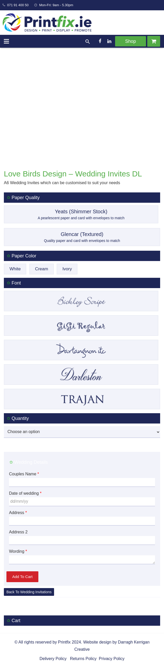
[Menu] (6, 41)
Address (18, 512)
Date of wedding (25, 493)
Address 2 (18, 532)
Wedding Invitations (35, 592)
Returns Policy (83, 658)
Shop (130, 41)
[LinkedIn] (109, 41)
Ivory (67, 268)
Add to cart (22, 576)
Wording (18, 551)
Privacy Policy (111, 658)
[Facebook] (100, 41)
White (15, 268)
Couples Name (24, 474)
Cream (41, 268)
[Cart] (153, 41)
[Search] (87, 42)
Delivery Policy (53, 658)
